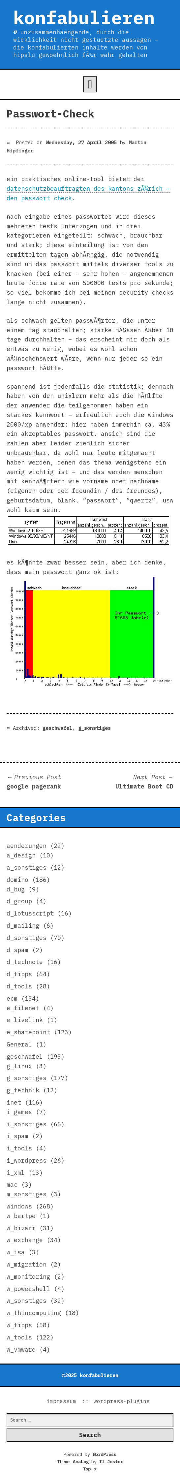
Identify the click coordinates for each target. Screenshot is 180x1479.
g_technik (23, 1090)
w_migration (26, 1264)
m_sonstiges (26, 1194)
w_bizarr (21, 1228)
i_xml (16, 1172)
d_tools (19, 986)
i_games (19, 1112)
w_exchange (25, 1240)
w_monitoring (28, 1276)
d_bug (16, 889)
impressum (61, 1401)
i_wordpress (26, 1160)
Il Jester (111, 1461)
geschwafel (57, 727)
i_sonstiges (26, 1124)
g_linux (19, 1066)
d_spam (17, 950)
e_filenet (23, 1008)
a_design (21, 855)
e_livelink (25, 1020)
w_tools (19, 1337)
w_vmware (21, 1349)
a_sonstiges (26, 867)
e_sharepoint (28, 1032)
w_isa (16, 1252)
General (19, 1044)
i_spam (17, 1136)
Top (90, 1469)
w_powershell (28, 1289)
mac (12, 1184)
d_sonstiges (26, 938)
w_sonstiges (26, 1300)
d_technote (25, 962)
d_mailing (23, 925)
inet (14, 1102)
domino (17, 880)
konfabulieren (84, 17)
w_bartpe (21, 1216)
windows (19, 1206)
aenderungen (26, 846)
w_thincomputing (34, 1313)
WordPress (104, 1454)
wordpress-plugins (122, 1401)
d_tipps (19, 974)
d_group (19, 901)
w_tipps (19, 1325)
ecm (12, 998)
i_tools (19, 1148)
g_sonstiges (94, 727)
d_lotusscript (30, 913)
